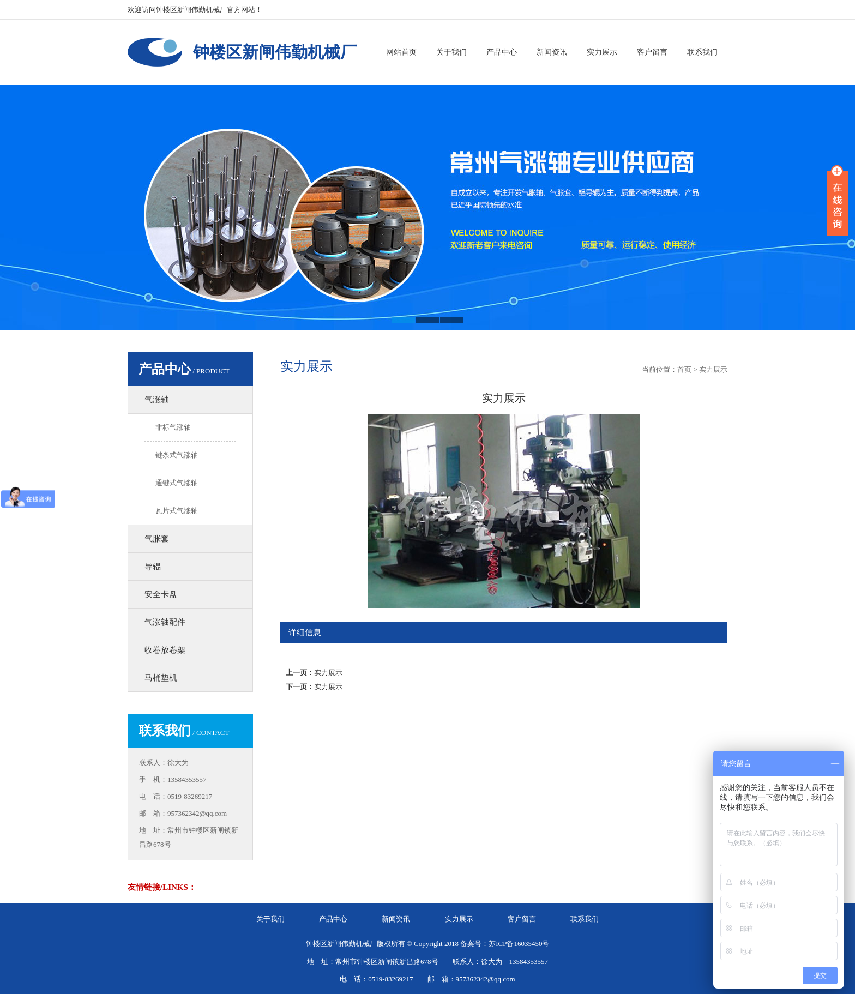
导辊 (152, 566)
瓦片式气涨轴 (176, 511)
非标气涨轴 (173, 427)
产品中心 (501, 52)
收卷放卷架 (164, 650)
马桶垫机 (160, 677)
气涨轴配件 (164, 622)
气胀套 (156, 538)
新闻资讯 (552, 52)
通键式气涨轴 (176, 483)
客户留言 (652, 52)
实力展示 (602, 52)
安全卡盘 (160, 594)
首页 (684, 369)
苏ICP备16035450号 (519, 943)
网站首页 (401, 52)
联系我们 (702, 52)
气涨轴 (156, 399)
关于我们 (451, 52)
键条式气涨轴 (176, 455)
